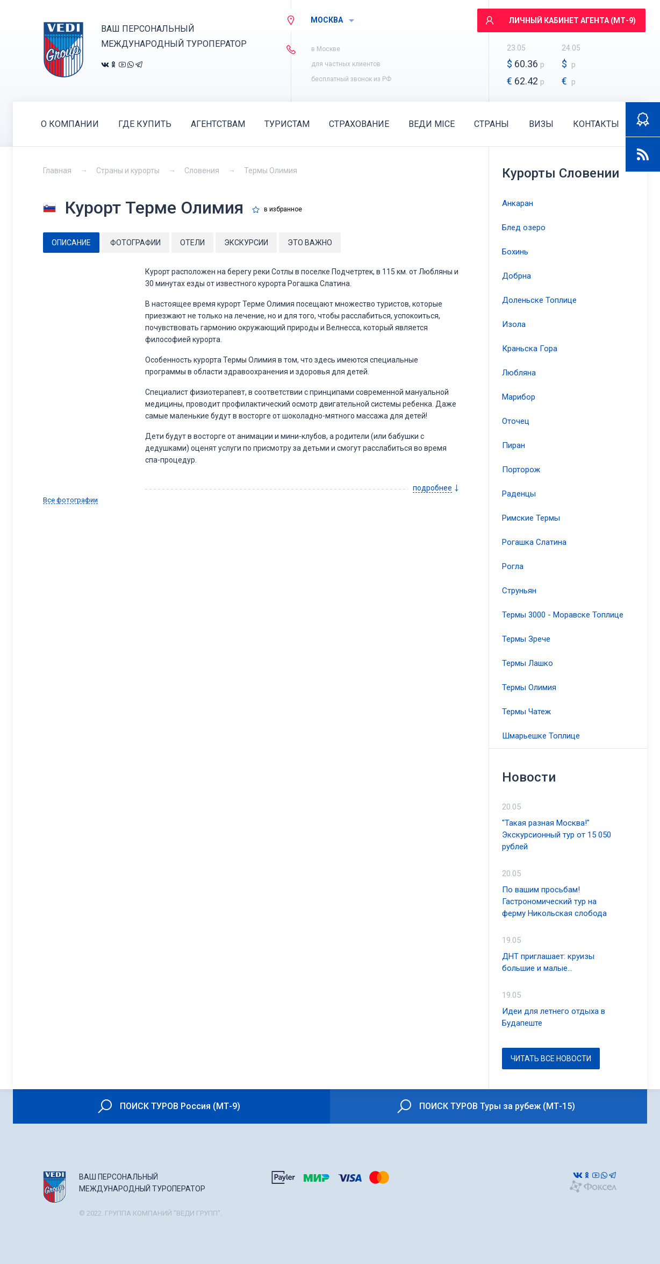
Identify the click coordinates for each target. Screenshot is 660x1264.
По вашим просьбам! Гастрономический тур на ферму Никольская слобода (554, 901)
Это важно (310, 242)
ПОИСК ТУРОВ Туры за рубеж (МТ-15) (485, 1106)
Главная (57, 170)
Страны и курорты (128, 170)
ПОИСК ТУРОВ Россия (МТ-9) (168, 1106)
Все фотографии (70, 500)
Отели (192, 242)
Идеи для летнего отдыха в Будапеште (553, 1017)
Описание (71, 242)
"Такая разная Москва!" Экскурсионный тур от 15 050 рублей (556, 834)
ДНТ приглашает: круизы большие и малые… (548, 962)
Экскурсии (246, 242)
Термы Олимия (270, 170)
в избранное (283, 209)
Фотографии (135, 242)
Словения (201, 170)
